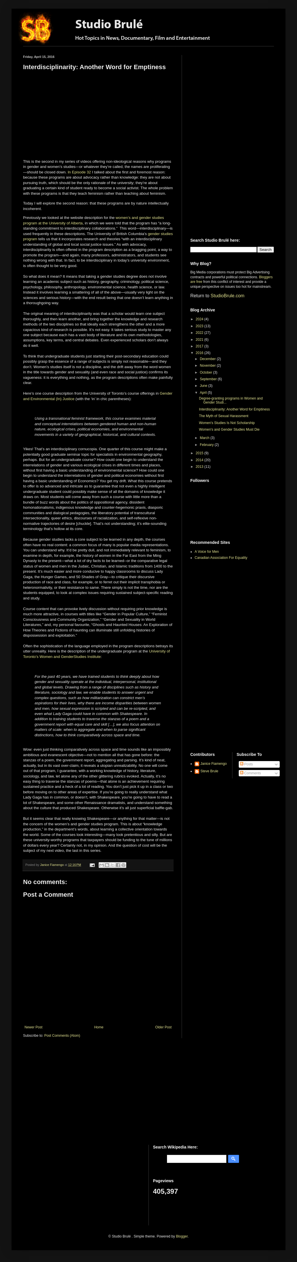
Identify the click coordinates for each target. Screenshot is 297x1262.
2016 (200, 353)
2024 (200, 319)
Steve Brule (209, 771)
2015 (200, 453)
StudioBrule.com (227, 295)
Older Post (163, 1027)
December (208, 359)
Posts (246, 764)
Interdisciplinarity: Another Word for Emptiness (234, 409)
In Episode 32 (79, 172)
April (204, 393)
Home (99, 1027)
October (206, 372)
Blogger (182, 1236)
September (209, 379)
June (204, 386)
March (205, 438)
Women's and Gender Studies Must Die (229, 429)
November (208, 366)
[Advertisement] (216, 141)
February (207, 445)
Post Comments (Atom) (62, 1036)
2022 (200, 333)
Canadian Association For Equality (221, 558)
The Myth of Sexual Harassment (223, 416)
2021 (200, 340)
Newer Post (33, 1027)
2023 (200, 326)
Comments (250, 773)
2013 (200, 467)
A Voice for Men (207, 552)
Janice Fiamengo (213, 764)
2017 (200, 346)
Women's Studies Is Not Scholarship (227, 423)
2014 (200, 460)
